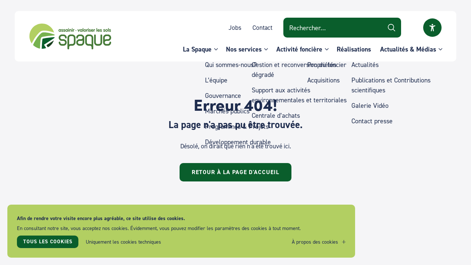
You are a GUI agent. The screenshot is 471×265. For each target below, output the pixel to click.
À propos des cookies (315, 242)
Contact (262, 27)
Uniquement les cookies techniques (123, 242)
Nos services (244, 49)
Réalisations (354, 49)
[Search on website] (342, 28)
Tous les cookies (47, 241)
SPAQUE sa (70, 36)
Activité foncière (299, 49)
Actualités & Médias (408, 49)
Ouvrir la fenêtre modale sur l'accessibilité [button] (432, 27)
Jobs (235, 27)
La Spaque (197, 49)
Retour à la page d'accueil (235, 172)
